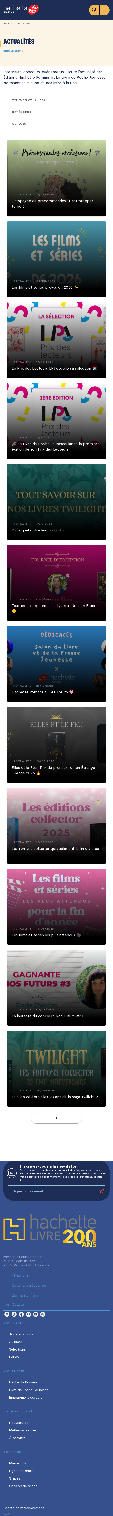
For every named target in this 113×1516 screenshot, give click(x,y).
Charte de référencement (23, 1508)
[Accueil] (21, 10)
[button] (31, 100)
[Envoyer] (101, 1191)
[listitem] (7, 1314)
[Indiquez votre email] (51, 1191)
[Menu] (99, 10)
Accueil (8, 23)
